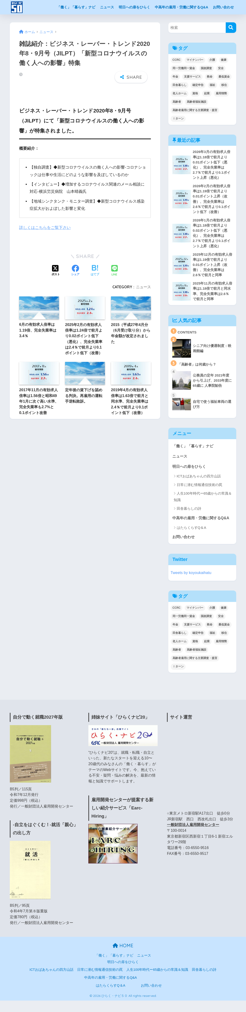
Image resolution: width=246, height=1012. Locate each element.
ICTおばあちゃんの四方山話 (199, 480)
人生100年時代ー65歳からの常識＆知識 (203, 501)
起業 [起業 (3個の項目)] (207, 93)
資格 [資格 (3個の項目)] (195, 93)
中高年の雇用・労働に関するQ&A (181, 7)
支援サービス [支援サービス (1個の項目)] (192, 76)
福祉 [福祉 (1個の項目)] (212, 85)
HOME (123, 957)
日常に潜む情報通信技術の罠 (199, 489)
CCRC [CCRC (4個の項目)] (177, 59)
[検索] (231, 27)
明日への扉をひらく (134, 7)
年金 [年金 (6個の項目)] (175, 76)
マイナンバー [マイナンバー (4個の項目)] (195, 59)
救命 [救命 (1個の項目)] (209, 76)
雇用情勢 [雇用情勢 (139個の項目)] (221, 93)
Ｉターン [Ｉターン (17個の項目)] (178, 118)
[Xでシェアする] (56, 268)
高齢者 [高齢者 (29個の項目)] (177, 101)
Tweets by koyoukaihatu (191, 584)
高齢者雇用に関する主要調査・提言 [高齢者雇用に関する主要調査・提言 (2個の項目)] (195, 110)
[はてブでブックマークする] (95, 268)
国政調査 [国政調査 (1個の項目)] (206, 68)
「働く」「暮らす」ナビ (76, 7)
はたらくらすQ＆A (191, 539)
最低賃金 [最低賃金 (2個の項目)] (224, 76)
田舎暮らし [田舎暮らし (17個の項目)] (180, 85)
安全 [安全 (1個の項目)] (221, 68)
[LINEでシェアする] (114, 268)
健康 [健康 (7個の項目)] (223, 59)
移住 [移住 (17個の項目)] (224, 85)
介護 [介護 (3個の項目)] (212, 59)
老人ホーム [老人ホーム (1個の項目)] (180, 93)
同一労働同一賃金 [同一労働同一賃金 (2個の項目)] (184, 68)
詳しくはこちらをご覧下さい (45, 225)
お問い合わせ (223, 7)
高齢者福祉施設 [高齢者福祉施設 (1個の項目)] (196, 101)
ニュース (107, 7)
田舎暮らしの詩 (189, 512)
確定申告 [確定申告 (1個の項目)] (198, 85)
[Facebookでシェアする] (75, 268)
